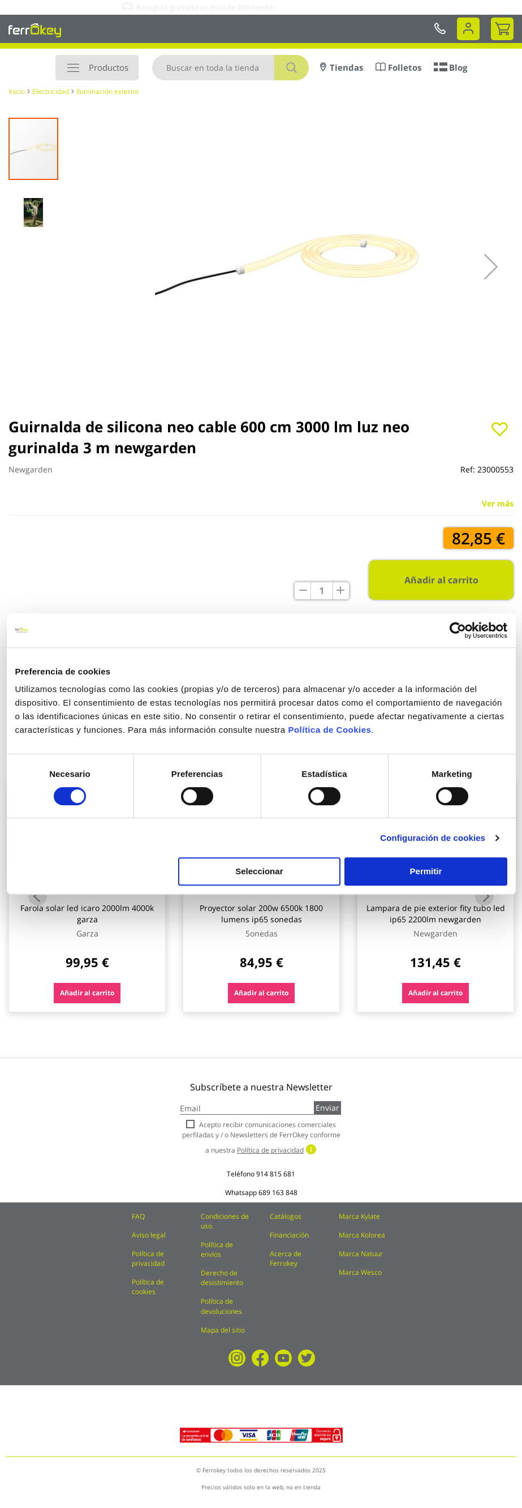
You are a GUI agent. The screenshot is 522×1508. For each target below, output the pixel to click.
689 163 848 (277, 1192)
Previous (37, 896)
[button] (491, 266)
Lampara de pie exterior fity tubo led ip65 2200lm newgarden (435, 914)
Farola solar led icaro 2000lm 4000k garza (87, 914)
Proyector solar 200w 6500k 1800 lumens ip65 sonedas (261, 914)
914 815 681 (275, 1174)
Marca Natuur (361, 1253)
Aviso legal (149, 1235)
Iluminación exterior (107, 91)
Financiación (289, 1235)
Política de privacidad (148, 1258)
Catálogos (285, 1216)
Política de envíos (217, 1249)
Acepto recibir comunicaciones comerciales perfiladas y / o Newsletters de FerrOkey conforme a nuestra (261, 1137)
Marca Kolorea (362, 1235)
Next (484, 896)
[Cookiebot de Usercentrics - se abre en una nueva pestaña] (457, 630)
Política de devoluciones (221, 1306)
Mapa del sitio (223, 1330)
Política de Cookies (329, 729)
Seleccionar (259, 871)
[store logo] (34, 30)
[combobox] (230, 67)
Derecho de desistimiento (222, 1277)
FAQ (138, 1216)
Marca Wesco (360, 1272)
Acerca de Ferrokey (285, 1258)
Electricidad (50, 91)
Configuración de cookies (432, 838)
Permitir (426, 871)
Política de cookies (148, 1286)
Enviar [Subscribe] (327, 1107)
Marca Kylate (359, 1216)
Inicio (16, 91)
